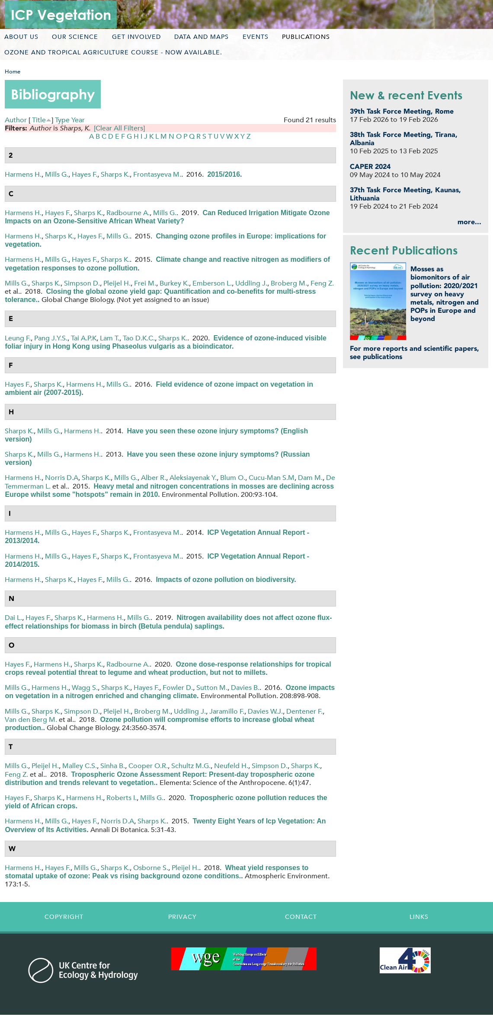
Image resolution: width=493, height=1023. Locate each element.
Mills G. (56, 174)
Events (256, 37)
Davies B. (245, 687)
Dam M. (310, 477)
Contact (301, 917)
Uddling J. (251, 283)
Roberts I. (121, 797)
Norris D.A (61, 477)
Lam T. (109, 338)
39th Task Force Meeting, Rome (402, 111)
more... (469, 222)
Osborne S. (150, 867)
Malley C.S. (79, 765)
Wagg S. (85, 687)
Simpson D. (82, 283)
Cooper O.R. (148, 765)
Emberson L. (212, 283)
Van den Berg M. (31, 719)
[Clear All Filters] (119, 128)
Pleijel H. (117, 283)
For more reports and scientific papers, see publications (414, 352)
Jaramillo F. (226, 711)
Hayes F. (84, 174)
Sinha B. (112, 765)
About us (21, 37)
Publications (306, 37)
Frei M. (145, 283)
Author (16, 119)
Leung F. (18, 338)
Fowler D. (178, 687)
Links (419, 917)
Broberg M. (289, 283)
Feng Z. (322, 283)
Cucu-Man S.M (272, 477)
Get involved (136, 37)
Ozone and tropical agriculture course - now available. (113, 52)
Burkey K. (174, 283)
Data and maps (201, 37)
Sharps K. (115, 174)
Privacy (182, 917)
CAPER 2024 (370, 166)
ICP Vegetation (61, 14)
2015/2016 (223, 174)
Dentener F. (304, 711)
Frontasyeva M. (157, 174)
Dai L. (13, 617)
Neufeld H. (231, 765)
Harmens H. (23, 174)
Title (39, 119)
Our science (75, 37)
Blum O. (232, 477)
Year (78, 119)
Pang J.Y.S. (50, 338)
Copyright (64, 917)
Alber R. (153, 477)
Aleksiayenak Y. (193, 477)
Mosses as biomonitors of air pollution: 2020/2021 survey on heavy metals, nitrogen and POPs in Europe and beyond (444, 294)
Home (12, 71)
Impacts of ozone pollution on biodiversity (225, 579)
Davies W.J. (265, 711)
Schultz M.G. (191, 765)
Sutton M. (211, 687)
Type (62, 119)
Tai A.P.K (83, 338)
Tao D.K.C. (139, 338)
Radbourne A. (128, 212)
